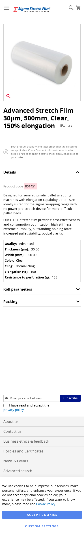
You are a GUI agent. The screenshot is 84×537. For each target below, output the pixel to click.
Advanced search (17, 470)
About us (11, 421)
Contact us (12, 431)
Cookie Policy (45, 504)
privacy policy (13, 410)
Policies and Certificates (23, 451)
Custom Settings (42, 526)
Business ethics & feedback (26, 441)
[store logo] (31, 9)
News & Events (15, 461)
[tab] (42, 173)
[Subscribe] (70, 398)
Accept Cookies (42, 515)
